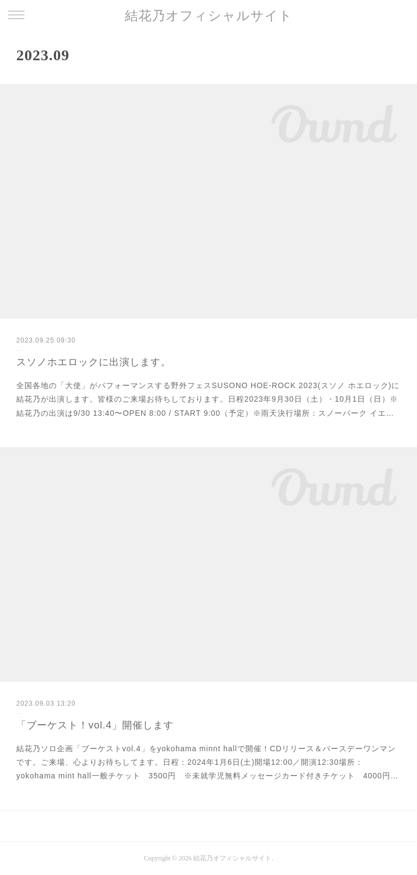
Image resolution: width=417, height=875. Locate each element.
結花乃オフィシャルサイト (209, 16)
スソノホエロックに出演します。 (93, 362)
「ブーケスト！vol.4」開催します (95, 725)
